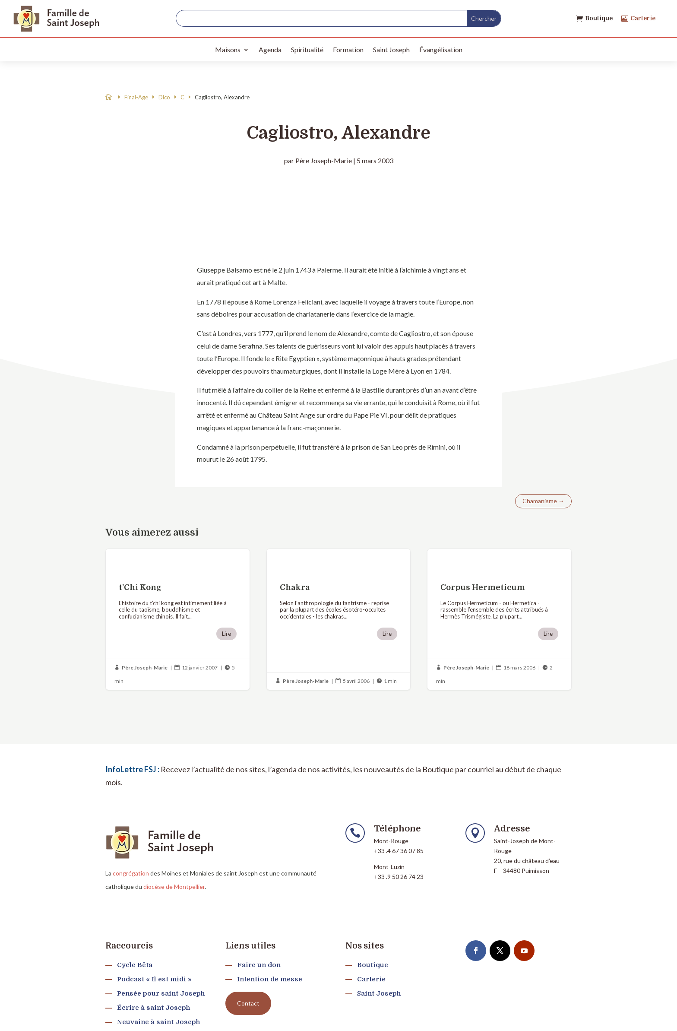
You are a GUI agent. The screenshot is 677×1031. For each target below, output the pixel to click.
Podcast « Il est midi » (154, 979)
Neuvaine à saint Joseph (158, 1022)
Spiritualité (307, 49)
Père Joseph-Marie (323, 160)
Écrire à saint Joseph (153, 1008)
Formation (348, 49)
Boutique (599, 18)
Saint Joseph (391, 49)
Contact (248, 1003)
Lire (226, 633)
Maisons (227, 49)
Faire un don (259, 965)
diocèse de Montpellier (174, 886)
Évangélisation (440, 49)
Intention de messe (269, 979)
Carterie (642, 18)
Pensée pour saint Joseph (161, 993)
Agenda (270, 49)
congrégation (131, 873)
